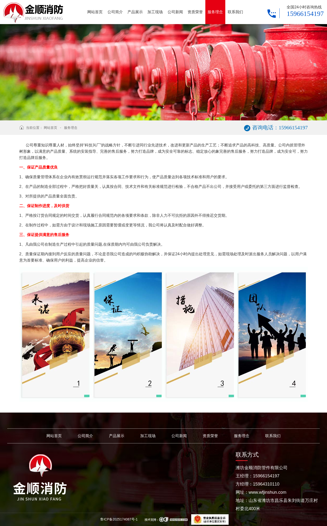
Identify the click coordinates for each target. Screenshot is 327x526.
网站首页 (50, 128)
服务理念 (70, 128)
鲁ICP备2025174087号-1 (119, 519)
